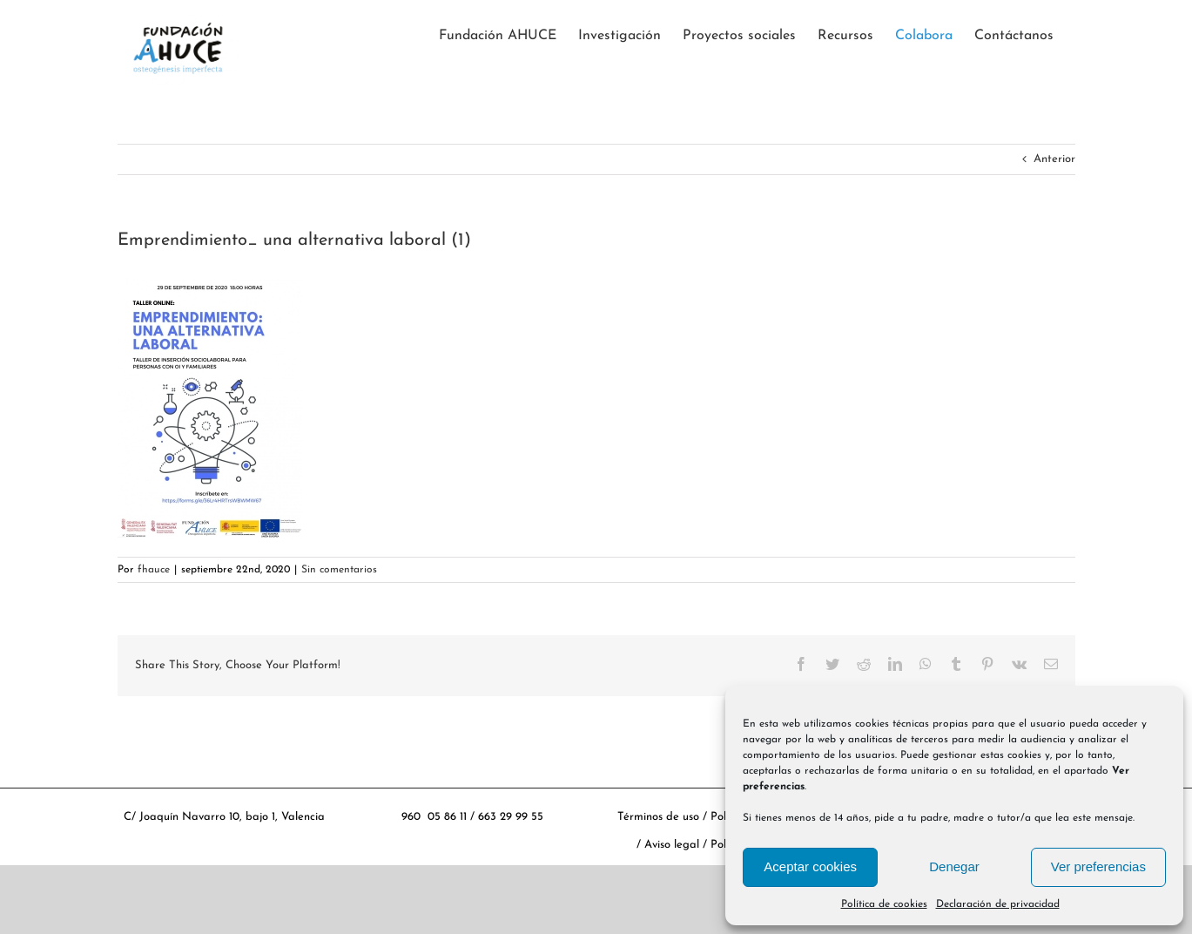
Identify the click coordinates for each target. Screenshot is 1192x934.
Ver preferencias (1098, 866)
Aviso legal (673, 845)
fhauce (154, 570)
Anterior (1054, 159)
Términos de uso (658, 816)
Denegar (954, 866)
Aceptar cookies (810, 866)
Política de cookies (884, 904)
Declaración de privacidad (998, 904)
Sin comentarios (339, 570)
